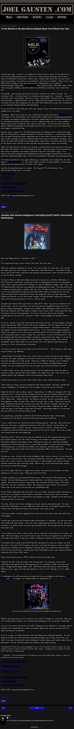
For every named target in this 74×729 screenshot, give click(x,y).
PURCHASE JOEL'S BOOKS (12, 191)
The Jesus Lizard (14, 162)
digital (3, 579)
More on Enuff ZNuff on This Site (14, 662)
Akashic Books (64, 115)
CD (11, 579)
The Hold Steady (30, 85)
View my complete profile (14, 723)
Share (3, 207)
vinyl (67, 576)
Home (37, 708)
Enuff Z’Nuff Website (9, 671)
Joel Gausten (13, 718)
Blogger (40, 727)
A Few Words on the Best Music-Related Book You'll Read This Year (35, 29)
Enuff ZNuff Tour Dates (10, 666)
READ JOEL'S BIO (8, 187)
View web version (37, 711)
